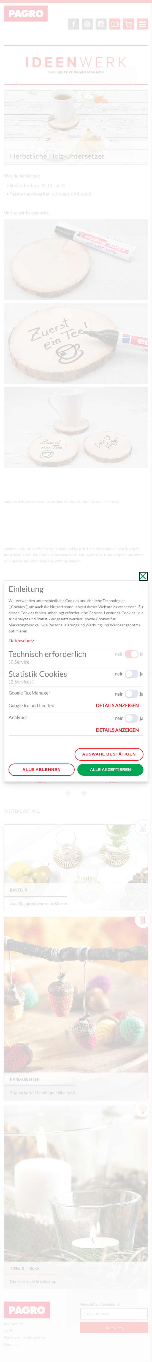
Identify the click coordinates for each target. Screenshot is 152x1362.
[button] (119, 705)
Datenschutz (21, 640)
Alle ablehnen (41, 769)
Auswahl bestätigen (109, 754)
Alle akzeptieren (110, 769)
